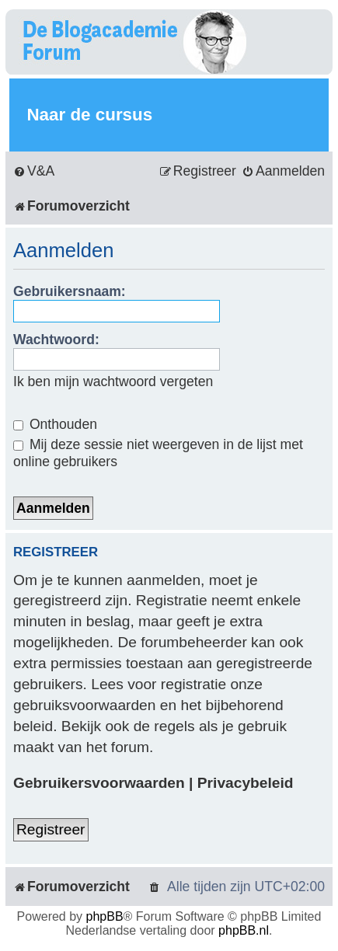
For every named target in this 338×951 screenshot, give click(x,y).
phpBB (105, 916)
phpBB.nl (243, 930)
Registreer (50, 829)
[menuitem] (33, 171)
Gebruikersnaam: (69, 291)
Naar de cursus (89, 114)
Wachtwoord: (56, 339)
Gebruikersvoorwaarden (99, 783)
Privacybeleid (245, 783)
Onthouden (55, 424)
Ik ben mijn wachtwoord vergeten (113, 381)
